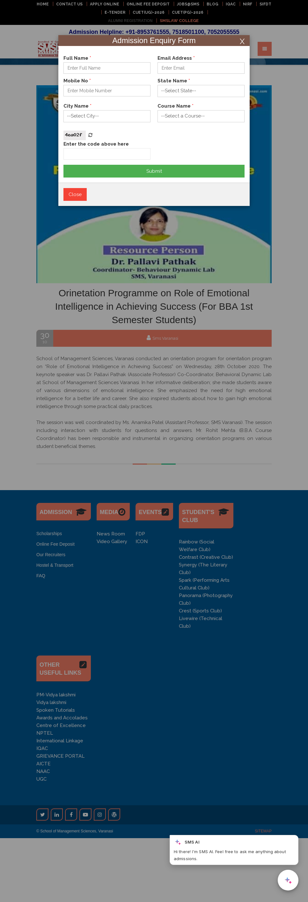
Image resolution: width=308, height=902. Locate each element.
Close (75, 194)
